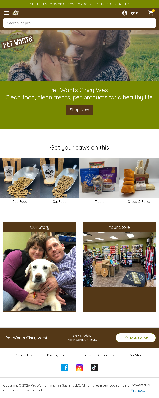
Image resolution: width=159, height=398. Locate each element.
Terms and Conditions (98, 355)
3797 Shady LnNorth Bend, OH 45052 (82, 338)
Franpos (138, 390)
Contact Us (24, 355)
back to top (136, 337)
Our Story (136, 355)
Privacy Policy (57, 355)
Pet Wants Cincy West (26, 337)
